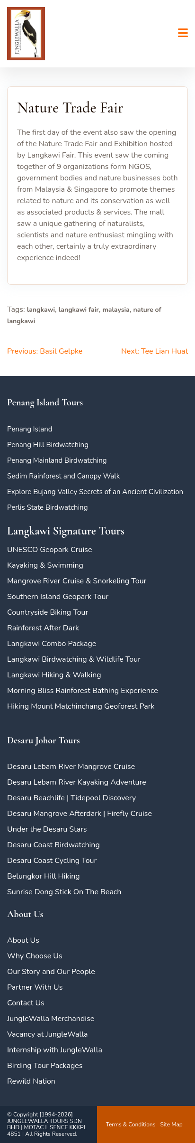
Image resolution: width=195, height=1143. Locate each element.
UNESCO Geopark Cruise (49, 549)
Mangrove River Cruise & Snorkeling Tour (76, 581)
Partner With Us (34, 987)
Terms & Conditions (131, 1124)
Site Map (171, 1124)
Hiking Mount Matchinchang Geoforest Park (80, 706)
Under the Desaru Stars (47, 829)
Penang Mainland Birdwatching (57, 460)
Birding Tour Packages (45, 1065)
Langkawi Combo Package (51, 643)
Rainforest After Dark (43, 628)
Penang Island (30, 429)
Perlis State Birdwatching (47, 507)
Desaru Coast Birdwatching (53, 845)
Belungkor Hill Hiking (43, 876)
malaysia (115, 309)
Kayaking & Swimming (45, 565)
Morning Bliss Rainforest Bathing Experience (82, 690)
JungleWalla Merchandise (50, 1018)
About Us (23, 940)
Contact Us (25, 1003)
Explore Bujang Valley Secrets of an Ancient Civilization (95, 492)
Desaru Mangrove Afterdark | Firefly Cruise (79, 813)
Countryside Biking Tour (47, 612)
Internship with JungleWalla (54, 1050)
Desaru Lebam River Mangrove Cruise (71, 766)
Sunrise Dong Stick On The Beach (64, 892)
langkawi (41, 309)
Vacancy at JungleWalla (47, 1034)
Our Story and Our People (51, 971)
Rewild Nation (31, 1081)
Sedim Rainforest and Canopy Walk (63, 476)
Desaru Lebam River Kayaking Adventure (76, 782)
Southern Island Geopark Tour (57, 596)
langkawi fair (79, 309)
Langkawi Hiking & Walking (54, 675)
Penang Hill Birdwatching (48, 445)
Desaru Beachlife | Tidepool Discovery (71, 798)
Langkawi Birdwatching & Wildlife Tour (74, 659)
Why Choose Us (34, 956)
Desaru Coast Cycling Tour (52, 860)
